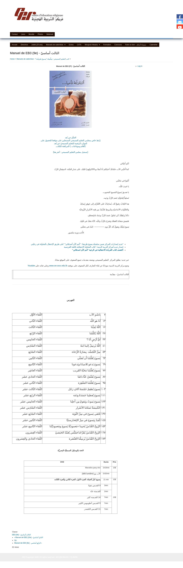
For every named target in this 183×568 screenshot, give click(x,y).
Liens (23, 34)
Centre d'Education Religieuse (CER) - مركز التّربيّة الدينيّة (56, 27)
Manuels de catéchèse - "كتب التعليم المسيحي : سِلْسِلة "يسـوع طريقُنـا (43, 59)
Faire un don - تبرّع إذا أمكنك (135, 45)
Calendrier (153, 45)
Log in (140, 66)
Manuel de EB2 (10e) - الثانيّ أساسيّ (28, 537)
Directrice (24, 45)
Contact (15, 34)
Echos (71, 45)
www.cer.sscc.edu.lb (58, 266)
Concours (118, 45)
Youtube (31, 266)
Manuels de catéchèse (55, 45)
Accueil (14, 45)
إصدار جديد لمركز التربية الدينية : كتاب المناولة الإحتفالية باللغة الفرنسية (93, 247)
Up (15, 540)
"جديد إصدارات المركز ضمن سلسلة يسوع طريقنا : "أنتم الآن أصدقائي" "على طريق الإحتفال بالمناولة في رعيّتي (77, 244)
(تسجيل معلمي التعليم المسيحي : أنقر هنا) (70, 152)
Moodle (31, 34)
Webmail (49, 34)
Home (12, 59)
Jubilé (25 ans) (37, 45)
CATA (79, 45)
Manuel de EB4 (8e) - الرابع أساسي (28, 543)
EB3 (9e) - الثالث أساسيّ (21, 535)
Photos (40, 34)
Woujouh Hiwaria (91, 45)
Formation (107, 45)
